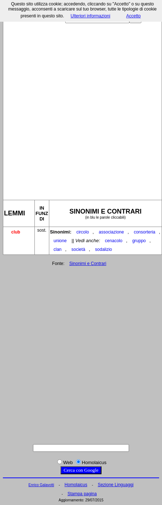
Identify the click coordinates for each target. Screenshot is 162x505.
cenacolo (113, 240)
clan (58, 249)
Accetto (133, 15)
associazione (111, 232)
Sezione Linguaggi (116, 484)
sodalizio (103, 249)
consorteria (144, 232)
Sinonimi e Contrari (87, 263)
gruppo (139, 240)
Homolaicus (76, 484)
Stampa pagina (82, 493)
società (78, 249)
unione (60, 240)
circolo (82, 232)
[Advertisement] (80, 108)
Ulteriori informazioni (90, 15)
